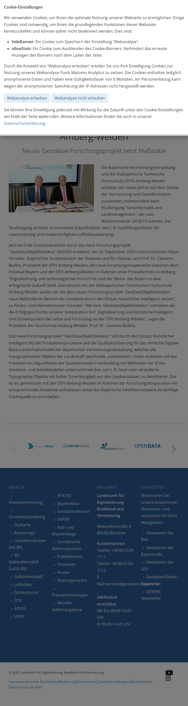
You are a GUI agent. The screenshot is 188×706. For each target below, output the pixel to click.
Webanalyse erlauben (27, 98)
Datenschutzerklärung (24, 123)
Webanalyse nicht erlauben (80, 98)
